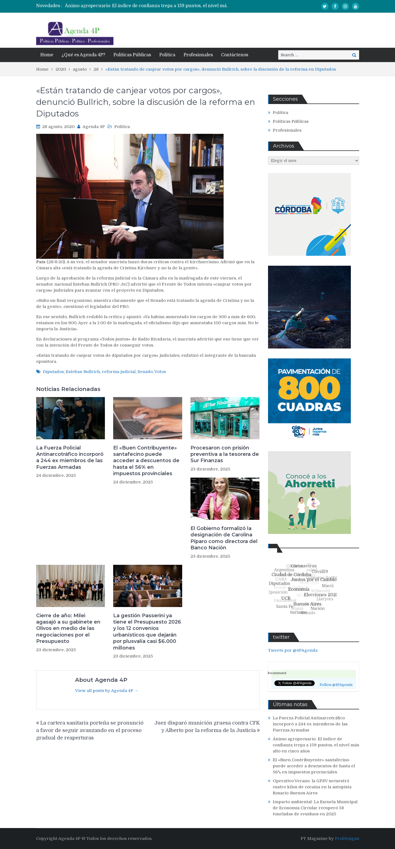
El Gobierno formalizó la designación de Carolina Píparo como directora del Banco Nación (224, 538)
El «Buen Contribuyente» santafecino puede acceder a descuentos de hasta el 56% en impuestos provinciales (146, 461)
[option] (147, 6)
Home (46, 54)
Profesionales (198, 54)
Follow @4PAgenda (336, 685)
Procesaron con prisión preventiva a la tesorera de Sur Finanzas (224, 454)
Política (167, 54)
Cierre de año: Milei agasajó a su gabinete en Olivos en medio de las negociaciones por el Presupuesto (68, 629)
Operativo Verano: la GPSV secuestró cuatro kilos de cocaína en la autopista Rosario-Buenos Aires (312, 786)
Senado (145, 371)
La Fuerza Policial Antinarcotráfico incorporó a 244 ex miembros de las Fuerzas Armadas (70, 457)
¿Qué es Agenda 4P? (83, 54)
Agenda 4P (94, 126)
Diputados (53, 371)
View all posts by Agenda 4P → (107, 690)
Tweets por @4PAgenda (292, 650)
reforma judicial (119, 371)
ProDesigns (347, 838)
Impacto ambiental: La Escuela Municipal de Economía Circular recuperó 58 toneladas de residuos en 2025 (315, 807)
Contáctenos (234, 54)
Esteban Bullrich (83, 371)
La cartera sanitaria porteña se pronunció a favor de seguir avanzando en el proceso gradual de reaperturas (90, 730)
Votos (160, 371)
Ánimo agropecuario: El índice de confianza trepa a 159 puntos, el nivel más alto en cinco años (167, 5)
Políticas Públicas (132, 54)
